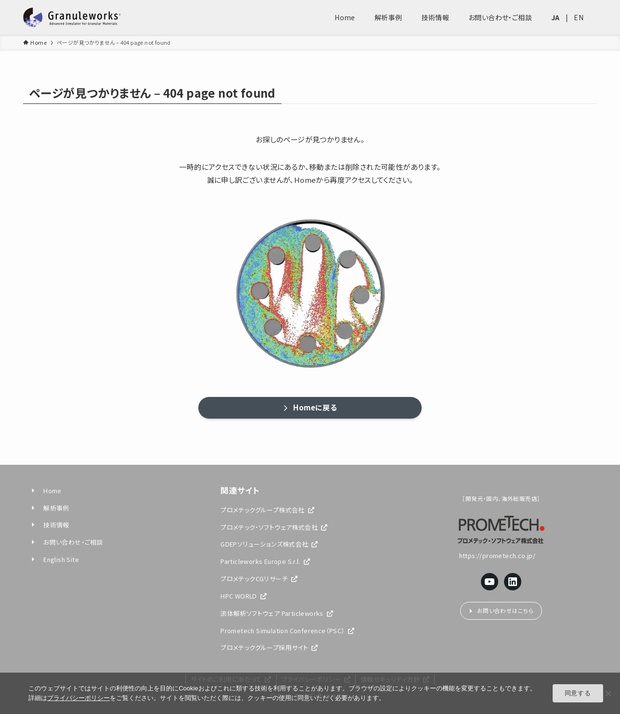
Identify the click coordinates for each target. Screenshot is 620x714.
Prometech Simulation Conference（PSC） (287, 630)
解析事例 (49, 507)
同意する (578, 693)
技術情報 (49, 524)
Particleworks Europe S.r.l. (265, 561)
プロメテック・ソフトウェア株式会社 (273, 527)
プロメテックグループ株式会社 (267, 509)
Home (46, 490)
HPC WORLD (243, 595)
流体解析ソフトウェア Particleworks (276, 613)
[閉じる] (608, 693)
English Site (54, 559)
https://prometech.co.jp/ (501, 555)
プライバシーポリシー (78, 697)
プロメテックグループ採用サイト (269, 647)
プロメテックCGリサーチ (258, 578)
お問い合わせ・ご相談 (66, 542)
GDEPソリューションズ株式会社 (269, 543)
